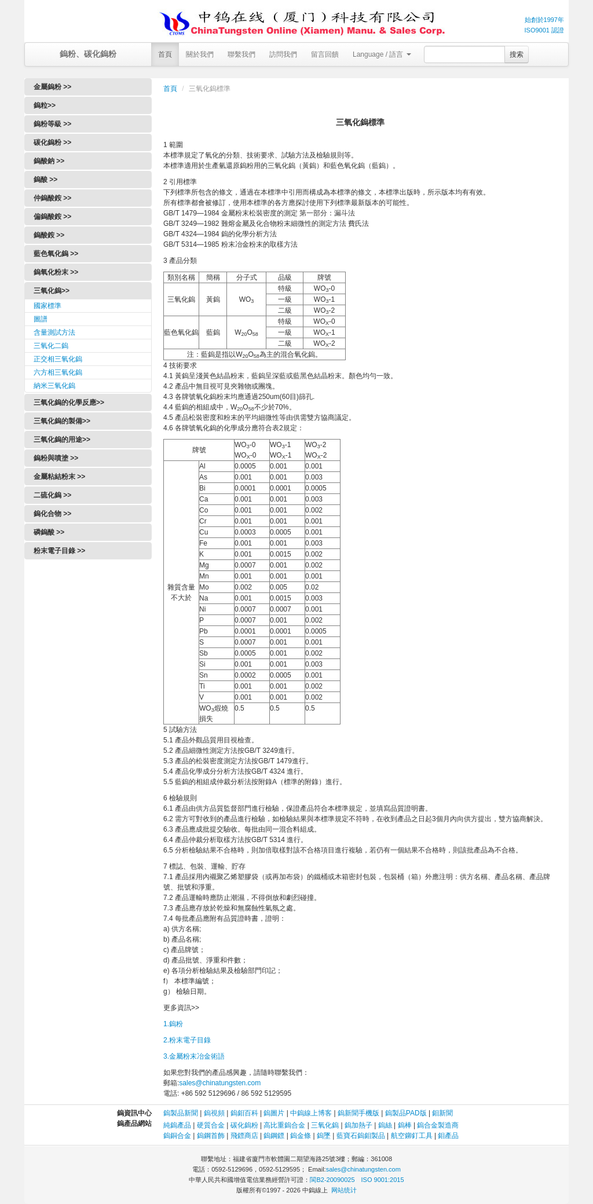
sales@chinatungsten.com (220, 1083)
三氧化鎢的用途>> (62, 440)
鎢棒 (405, 1125)
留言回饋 (325, 54)
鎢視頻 (214, 1113)
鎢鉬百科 (244, 1113)
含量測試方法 (54, 332)
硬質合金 (211, 1125)
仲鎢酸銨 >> (52, 198)
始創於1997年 (544, 19)
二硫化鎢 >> (52, 495)
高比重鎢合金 (284, 1125)
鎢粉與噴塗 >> (56, 458)
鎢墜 (324, 1136)
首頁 (165, 54)
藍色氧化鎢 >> (56, 254)
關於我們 (200, 54)
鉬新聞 (442, 1113)
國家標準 (47, 306)
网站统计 (344, 1190)
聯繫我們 (241, 54)
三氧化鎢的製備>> (62, 421)
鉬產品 (448, 1136)
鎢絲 (385, 1125)
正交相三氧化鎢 (58, 359)
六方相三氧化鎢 (58, 372)
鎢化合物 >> (52, 514)
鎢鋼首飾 (211, 1136)
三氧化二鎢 (51, 346)
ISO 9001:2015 (382, 1179)
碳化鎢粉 (244, 1125)
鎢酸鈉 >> (49, 161)
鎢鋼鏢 (273, 1136)
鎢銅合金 (177, 1136)
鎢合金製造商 (438, 1125)
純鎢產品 (177, 1125)
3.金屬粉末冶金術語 (194, 1056)
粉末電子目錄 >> (59, 551)
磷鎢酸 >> (49, 532)
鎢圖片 (273, 1113)
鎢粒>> (45, 105)
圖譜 (40, 319)
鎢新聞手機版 (358, 1113)
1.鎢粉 (173, 1024)
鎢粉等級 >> (52, 124)
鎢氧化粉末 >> (56, 272)
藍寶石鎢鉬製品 (360, 1136)
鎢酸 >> (45, 179)
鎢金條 (300, 1136)
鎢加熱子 (358, 1125)
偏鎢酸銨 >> (52, 217)
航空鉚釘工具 (412, 1136)
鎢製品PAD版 (406, 1113)
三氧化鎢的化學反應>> (69, 402)
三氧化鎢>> (51, 291)
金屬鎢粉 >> (52, 87)
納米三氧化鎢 (54, 386)
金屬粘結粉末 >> (59, 477)
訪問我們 (283, 54)
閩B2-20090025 (332, 1179)
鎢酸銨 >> (49, 235)
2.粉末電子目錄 (187, 1040)
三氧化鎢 (325, 1125)
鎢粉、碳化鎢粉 (88, 53)
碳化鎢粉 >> (52, 142)
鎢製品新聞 (181, 1113)
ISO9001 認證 (544, 30)
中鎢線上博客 (311, 1113)
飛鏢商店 (244, 1136)
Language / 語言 (382, 54)
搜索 (517, 54)
